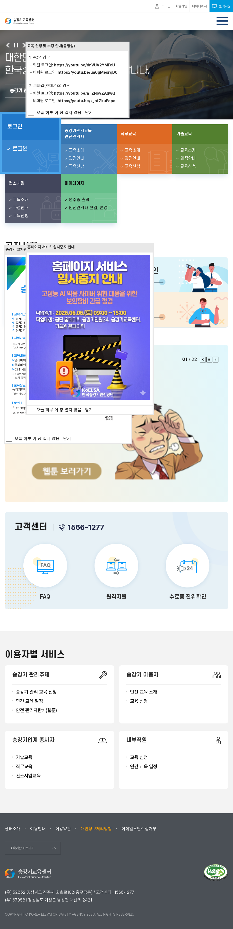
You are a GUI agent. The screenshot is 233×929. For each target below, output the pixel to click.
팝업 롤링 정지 (209, 359)
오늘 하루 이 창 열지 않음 (58, 112)
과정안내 (76, 158)
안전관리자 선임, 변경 (88, 208)
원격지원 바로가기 (116, 573)
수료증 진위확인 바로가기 (187, 573)
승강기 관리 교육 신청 (36, 692)
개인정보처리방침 (96, 828)
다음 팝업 (215, 359)
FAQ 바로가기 (45, 573)
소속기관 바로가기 (22, 848)
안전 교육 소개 (143, 692)
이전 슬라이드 (8, 45)
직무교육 (24, 766)
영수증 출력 (79, 200)
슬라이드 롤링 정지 (16, 45)
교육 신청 (139, 701)
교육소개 (76, 150)
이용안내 (38, 828)
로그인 (14, 127)
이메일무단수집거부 (138, 828)
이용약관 (63, 828)
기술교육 (24, 757)
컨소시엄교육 (28, 776)
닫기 (89, 112)
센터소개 (12, 828)
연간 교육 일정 (29, 701)
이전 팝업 (203, 359)
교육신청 (76, 166)
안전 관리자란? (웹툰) (36, 710)
